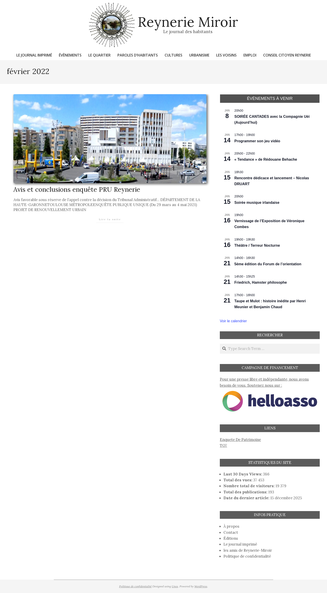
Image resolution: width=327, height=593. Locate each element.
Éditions (230, 538)
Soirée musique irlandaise (256, 202)
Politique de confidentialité (247, 556)
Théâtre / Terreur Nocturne (257, 245)
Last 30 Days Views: (243, 474)
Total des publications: (245, 492)
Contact (230, 532)
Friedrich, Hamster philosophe (260, 282)
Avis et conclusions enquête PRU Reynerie (76, 189)
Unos (175, 586)
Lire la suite (110, 219)
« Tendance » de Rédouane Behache (265, 159)
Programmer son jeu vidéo (257, 141)
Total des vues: (238, 479)
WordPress (200, 586)
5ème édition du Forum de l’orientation (267, 264)
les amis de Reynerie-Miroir (247, 550)
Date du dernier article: (246, 497)
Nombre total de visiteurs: (249, 485)
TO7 (223, 445)
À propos (231, 526)
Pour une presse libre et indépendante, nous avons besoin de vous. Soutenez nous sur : (270, 385)
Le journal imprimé (240, 544)
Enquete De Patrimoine (240, 439)
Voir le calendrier (233, 321)
